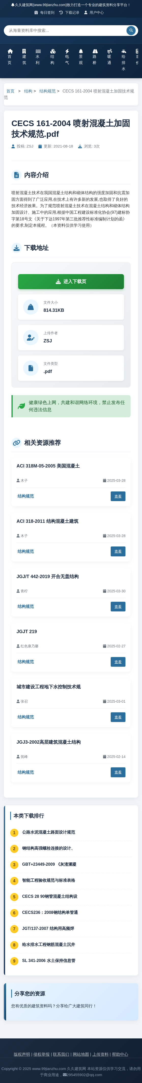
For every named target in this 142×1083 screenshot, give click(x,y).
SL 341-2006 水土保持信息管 (48, 960)
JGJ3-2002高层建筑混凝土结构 (49, 742)
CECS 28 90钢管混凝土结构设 (49, 896)
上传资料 (100, 1054)
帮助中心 (120, 1054)
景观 (81, 57)
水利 (38, 57)
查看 (118, 496)
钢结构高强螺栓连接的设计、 (48, 848)
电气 (67, 57)
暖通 (109, 57)
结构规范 (47, 91)
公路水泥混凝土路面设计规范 (48, 832)
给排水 (124, 60)
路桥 (95, 57)
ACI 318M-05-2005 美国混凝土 (48, 466)
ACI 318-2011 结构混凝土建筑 (47, 521)
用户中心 (94, 12)
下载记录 (69, 12)
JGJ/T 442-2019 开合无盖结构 (48, 576)
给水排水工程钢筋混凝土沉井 (48, 944)
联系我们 (61, 1054)
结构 (52, 57)
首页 (10, 57)
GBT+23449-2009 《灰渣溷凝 (49, 864)
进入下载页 (71, 281)
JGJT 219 (27, 631)
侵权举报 (41, 1054)
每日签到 (44, 12)
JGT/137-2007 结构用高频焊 (48, 928)
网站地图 (81, 1054)
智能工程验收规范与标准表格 (48, 880)
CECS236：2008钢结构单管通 (50, 912)
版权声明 (22, 1054)
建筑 (24, 57)
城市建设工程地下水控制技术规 (49, 686)
